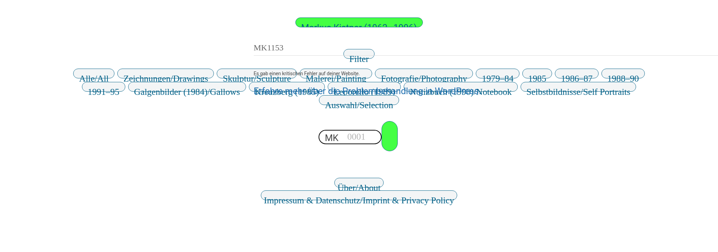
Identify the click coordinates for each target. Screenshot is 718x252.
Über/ (359, 185)
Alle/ (94, 76)
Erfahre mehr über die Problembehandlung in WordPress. (367, 91)
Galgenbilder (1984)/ (187, 89)
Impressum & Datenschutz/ (359, 197)
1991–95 (103, 89)
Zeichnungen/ (165, 76)
